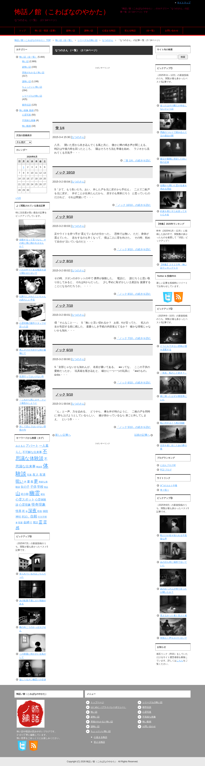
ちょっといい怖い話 (32, 87)
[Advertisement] (102, 95)
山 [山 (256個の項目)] (18, 493)
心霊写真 (26, 115)
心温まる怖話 (108, 30)
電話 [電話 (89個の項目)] (35, 522)
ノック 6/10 (64, 350)
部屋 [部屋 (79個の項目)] (20, 522)
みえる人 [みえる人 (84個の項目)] (20, 445)
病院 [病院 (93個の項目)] (45, 511)
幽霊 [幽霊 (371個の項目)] (34, 493)
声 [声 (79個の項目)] (25, 481)
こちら (179, 660)
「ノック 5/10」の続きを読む (134, 427)
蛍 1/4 (59, 128)
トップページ (97, 702)
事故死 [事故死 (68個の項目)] (39, 467)
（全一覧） (150, 30)
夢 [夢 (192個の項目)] (36, 481)
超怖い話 (70, 30)
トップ (22, 30)
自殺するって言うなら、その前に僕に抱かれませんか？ (32, 243)
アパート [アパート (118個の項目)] (32, 445)
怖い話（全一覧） (28, 57)
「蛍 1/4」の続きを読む (137, 160)
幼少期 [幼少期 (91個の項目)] (25, 494)
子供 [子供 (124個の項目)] (33, 486)
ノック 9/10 (64, 217)
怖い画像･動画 (26, 110)
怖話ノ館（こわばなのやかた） (62, 12)
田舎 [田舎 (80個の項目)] (39, 511)
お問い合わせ (171, 30)
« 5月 (18, 198)
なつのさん (78, 137)
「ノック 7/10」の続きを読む (134, 338)
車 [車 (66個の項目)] (17, 522)
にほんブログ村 (168, 465)
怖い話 (25, 61)
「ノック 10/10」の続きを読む (133, 205)
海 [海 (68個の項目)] (27, 511)
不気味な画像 (28, 120)
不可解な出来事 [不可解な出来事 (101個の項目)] (32, 452)
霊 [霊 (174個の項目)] (40, 522)
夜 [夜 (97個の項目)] (32, 481)
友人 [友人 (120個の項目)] (35, 474)
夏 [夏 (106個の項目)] (28, 481)
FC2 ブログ (166, 469)
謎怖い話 (88, 30)
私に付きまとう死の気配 (172, 423)
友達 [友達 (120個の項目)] (42, 474)
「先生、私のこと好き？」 (173, 373)
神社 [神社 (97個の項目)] (18, 516)
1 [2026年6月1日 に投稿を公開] (23, 167)
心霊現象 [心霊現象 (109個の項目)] (25, 504)
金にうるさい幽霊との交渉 (32, 679)
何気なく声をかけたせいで (173, 638)
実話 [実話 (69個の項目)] (46, 487)
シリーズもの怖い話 (32, 96)
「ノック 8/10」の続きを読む (134, 293)
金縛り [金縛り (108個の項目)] (27, 522)
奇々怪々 (164, 490)
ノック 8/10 (64, 261)
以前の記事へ (142, 434)
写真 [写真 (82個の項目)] (29, 474)
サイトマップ (184, 2)
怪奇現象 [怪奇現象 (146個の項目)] (39, 504)
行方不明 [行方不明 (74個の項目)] (42, 517)
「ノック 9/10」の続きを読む (134, 249)
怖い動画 (26, 126)
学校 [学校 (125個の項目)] (40, 486)
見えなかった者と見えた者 (173, 615)
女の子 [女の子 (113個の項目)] (25, 486)
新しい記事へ (63, 434)
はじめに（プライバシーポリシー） (108, 707)
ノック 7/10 (64, 306)
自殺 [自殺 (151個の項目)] (33, 516)
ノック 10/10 (65, 172)
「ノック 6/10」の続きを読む (134, 382)
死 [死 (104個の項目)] (23, 511)
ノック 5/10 (64, 394)
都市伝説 (26, 105)
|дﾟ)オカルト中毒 (168, 485)
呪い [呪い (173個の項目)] (20, 481)
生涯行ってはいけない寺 (31, 376)
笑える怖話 (130, 30)
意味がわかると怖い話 (33, 72)
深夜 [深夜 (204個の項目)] (32, 510)
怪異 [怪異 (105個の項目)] (19, 511)
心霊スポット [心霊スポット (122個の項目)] (25, 499)
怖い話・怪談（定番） (46, 30)
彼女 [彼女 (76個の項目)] (43, 494)
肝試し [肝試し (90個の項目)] (25, 516)
